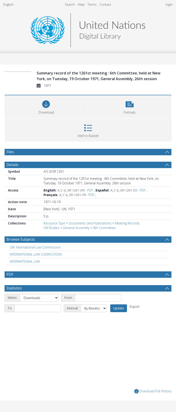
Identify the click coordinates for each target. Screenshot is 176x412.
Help (81, 4)
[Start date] (98, 298)
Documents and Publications (90, 223)
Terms (92, 4)
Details (12, 164)
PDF (90, 190)
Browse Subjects (20, 239)
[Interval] (93, 308)
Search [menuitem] (70, 4)
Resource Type (54, 223)
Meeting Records (127, 223)
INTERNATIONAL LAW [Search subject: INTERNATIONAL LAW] (25, 261)
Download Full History (152, 391)
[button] (129, 106)
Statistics (14, 288)
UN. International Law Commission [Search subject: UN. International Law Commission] (35, 247)
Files (10, 151)
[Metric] (39, 298)
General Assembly (76, 228)
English (8, 4)
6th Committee (104, 228)
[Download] (46, 106)
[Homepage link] (88, 29)
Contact (105, 4)
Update (118, 308)
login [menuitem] (169, 4)
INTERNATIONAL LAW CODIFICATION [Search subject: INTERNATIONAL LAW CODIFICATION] (36, 254)
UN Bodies (51, 228)
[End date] (37, 308)
